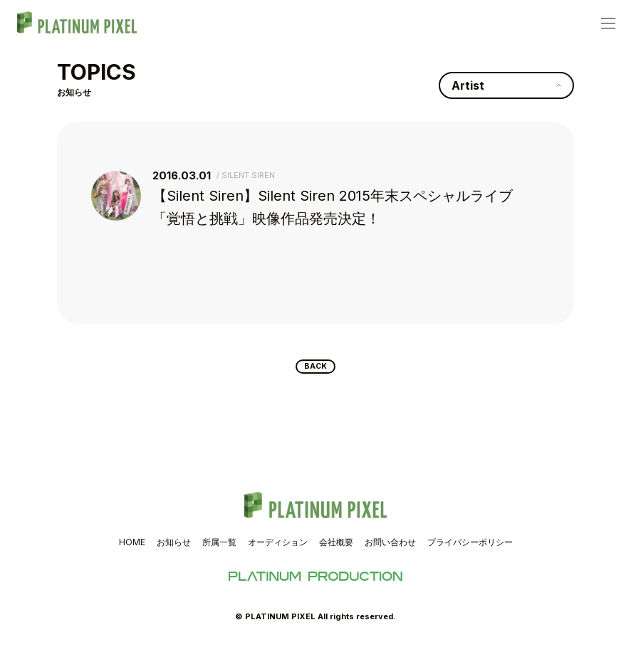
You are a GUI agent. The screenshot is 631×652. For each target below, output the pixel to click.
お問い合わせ (390, 547)
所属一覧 (219, 547)
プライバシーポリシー (470, 547)
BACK (316, 369)
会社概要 (336, 547)
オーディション (278, 547)
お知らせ (174, 547)
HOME (132, 547)
